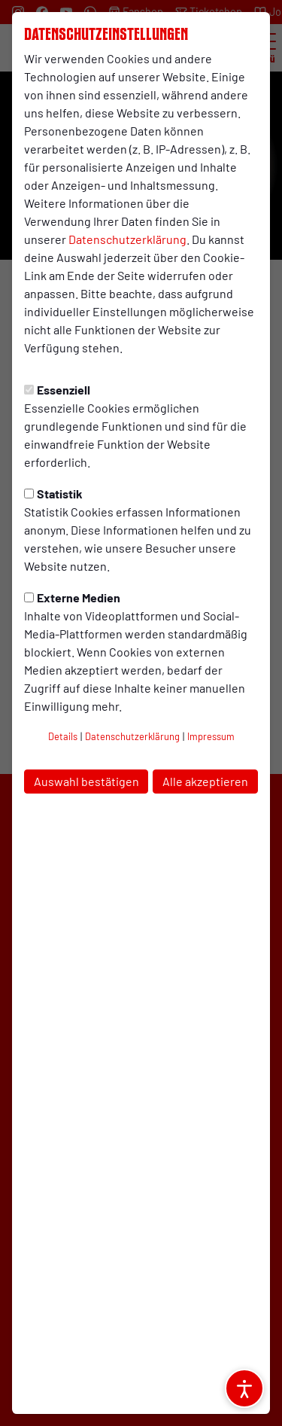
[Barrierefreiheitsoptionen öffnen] (244, 1388)
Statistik (53, 493)
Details (62, 736)
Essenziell (57, 389)
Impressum (211, 736)
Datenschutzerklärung (127, 239)
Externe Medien (72, 597)
